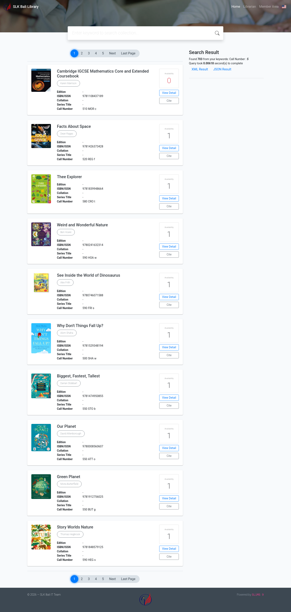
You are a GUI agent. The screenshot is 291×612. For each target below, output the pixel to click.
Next (112, 53)
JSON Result (222, 69)
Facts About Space (74, 126)
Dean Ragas (66, 133)
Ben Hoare (65, 232)
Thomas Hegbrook (70, 534)
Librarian (249, 6)
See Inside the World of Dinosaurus (88, 275)
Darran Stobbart (68, 383)
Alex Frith (65, 282)
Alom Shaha (66, 332)
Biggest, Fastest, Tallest (78, 376)
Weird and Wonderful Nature (82, 224)
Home (235, 6)
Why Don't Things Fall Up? (80, 325)
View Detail (169, 92)
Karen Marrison (68, 83)
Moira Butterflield (69, 484)
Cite (169, 100)
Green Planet (68, 476)
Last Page (128, 53)
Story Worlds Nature (75, 527)
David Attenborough (70, 433)
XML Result (200, 69)
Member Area (268, 6)
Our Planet (66, 426)
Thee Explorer (69, 176)
